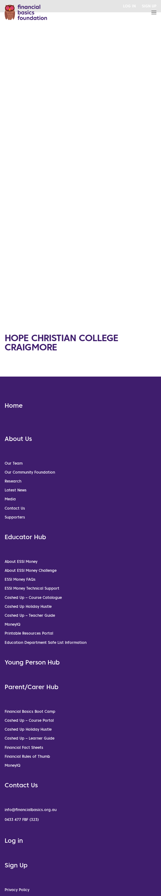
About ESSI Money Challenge (31, 570)
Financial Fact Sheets (24, 747)
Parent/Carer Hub (31, 687)
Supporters (15, 517)
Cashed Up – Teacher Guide (30, 615)
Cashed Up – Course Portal (29, 720)
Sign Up (16, 865)
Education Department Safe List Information (46, 642)
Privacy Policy (17, 889)
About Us (18, 438)
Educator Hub (25, 537)
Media (10, 499)
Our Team (14, 463)
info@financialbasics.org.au (31, 809)
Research (13, 481)
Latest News (16, 490)
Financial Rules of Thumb (27, 756)
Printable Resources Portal (29, 633)
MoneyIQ (12, 624)
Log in (14, 840)
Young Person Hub (32, 662)
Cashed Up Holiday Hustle (28, 606)
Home (14, 405)
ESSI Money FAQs (20, 579)
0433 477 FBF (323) (22, 819)
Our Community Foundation (30, 472)
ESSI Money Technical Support (32, 588)
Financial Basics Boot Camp (30, 711)
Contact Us (15, 508)
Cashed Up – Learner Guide (29, 738)
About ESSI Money (21, 561)
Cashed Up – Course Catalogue (33, 597)
